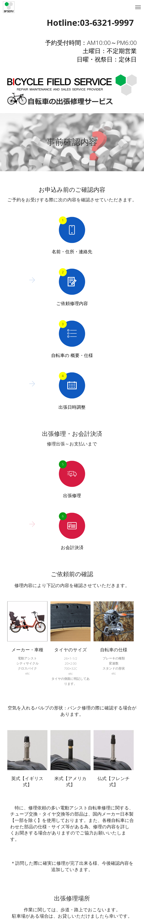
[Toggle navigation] (138, 7)
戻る (72, 882)
